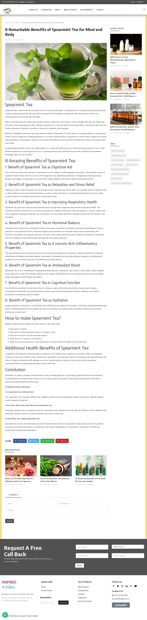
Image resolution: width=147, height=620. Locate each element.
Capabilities (46, 11)
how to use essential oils (121, 183)
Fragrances (82, 598)
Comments (13, 495)
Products (33, 10)
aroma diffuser (131, 165)
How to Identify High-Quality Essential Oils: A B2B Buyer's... (123, 94)
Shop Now (116, 10)
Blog (12, 22)
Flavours (81, 594)
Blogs (18, 22)
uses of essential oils (120, 174)
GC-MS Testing (117, 160)
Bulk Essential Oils (119, 155)
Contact (100, 11)
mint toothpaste (133, 160)
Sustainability (86, 11)
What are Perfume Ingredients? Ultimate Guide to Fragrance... (19, 479)
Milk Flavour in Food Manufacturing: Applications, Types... (123, 60)
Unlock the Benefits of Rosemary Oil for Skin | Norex (54, 479)
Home (7, 22)
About (58, 11)
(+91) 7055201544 (8, 2)
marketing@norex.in (122, 599)
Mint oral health (118, 151)
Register (140, 2)
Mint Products (83, 587)
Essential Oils (83, 590)
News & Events (70, 11)
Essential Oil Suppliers (120, 169)
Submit (9, 521)
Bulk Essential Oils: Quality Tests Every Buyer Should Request (124, 128)
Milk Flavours (117, 179)
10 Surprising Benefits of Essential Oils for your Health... (90, 479)
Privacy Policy (46, 590)
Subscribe (63, 603)
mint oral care (117, 165)
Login (133, 2)
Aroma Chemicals (85, 601)
